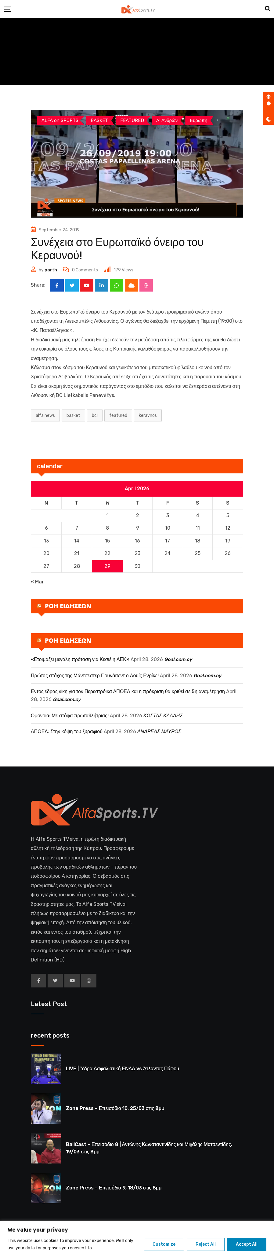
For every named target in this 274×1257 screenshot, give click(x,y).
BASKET (73, 415)
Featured (118, 415)
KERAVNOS (148, 415)
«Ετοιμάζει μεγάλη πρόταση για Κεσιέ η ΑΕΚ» (80, 660)
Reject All (206, 1244)
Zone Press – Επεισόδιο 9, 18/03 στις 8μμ (113, 1188)
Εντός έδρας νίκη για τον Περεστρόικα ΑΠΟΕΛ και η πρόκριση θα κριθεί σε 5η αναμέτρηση (128, 692)
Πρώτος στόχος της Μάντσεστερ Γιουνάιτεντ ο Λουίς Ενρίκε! (95, 675)
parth (51, 270)
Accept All (247, 1244)
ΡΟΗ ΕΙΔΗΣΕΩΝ (68, 606)
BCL (95, 415)
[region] (137, 1239)
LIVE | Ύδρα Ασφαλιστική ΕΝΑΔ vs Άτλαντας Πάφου (122, 1069)
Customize (164, 1244)
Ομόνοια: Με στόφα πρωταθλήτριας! (70, 716)
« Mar (37, 582)
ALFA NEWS (45, 415)
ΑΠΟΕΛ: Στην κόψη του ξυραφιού (67, 732)
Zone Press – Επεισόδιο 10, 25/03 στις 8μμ (115, 1109)
